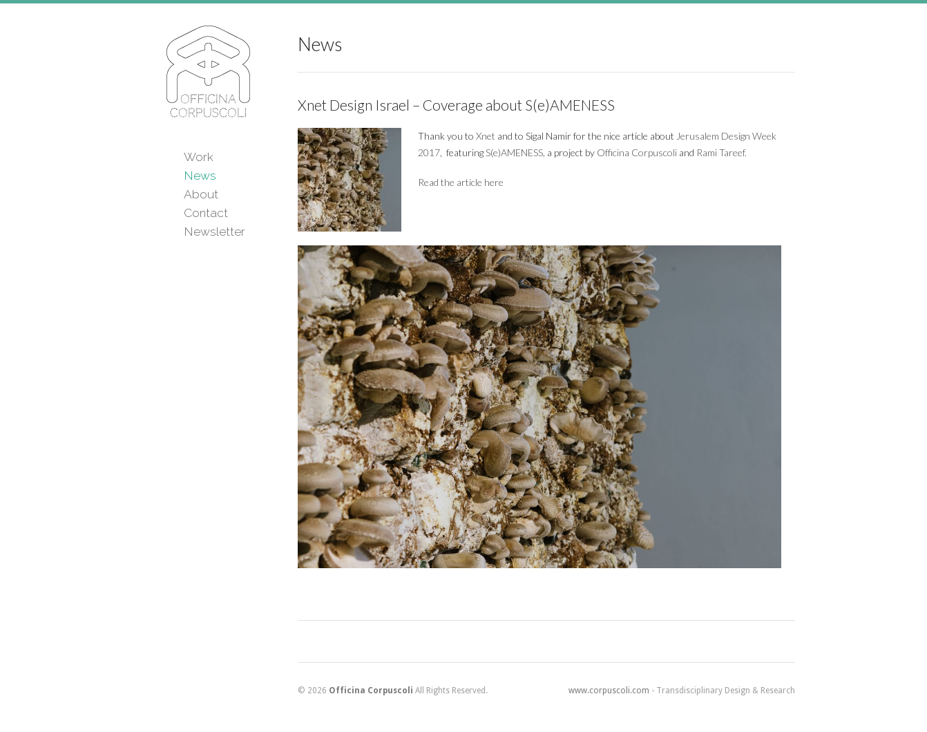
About (201, 194)
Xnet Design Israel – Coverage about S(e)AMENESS (456, 104)
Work (198, 157)
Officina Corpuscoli (637, 152)
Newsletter (214, 231)
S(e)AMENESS (514, 152)
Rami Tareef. (721, 152)
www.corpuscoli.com (608, 690)
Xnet (485, 136)
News (200, 175)
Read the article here (461, 182)
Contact (206, 213)
